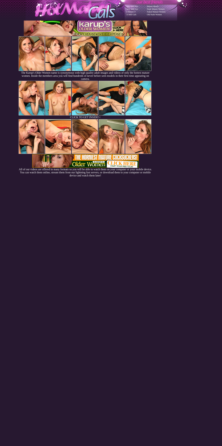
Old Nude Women (154, 14)
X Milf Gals (131, 14)
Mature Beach (152, 6)
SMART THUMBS (117, 377)
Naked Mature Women (156, 12)
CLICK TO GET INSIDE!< (85, 117)
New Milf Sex (132, 9)
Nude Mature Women (155, 9)
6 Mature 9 (131, 12)
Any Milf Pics (132, 6)
